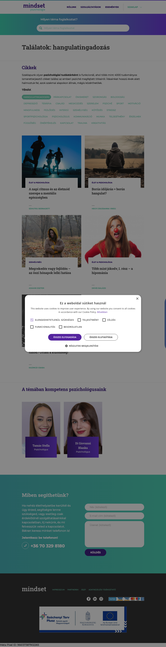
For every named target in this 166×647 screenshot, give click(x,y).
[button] (83, 346)
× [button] (137, 299)
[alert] (83, 323)
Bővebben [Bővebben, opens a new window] (102, 312)
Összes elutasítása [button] (101, 337)
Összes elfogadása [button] (64, 337)
